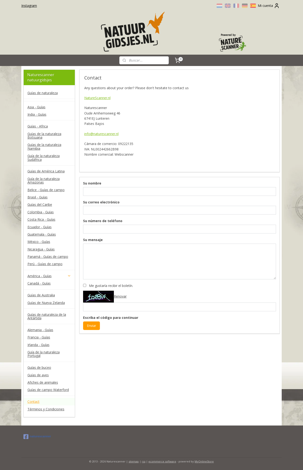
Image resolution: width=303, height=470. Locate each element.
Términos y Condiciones (45, 409)
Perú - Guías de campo (44, 264)
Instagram (29, 5)
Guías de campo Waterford (48, 389)
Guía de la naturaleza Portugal (43, 354)
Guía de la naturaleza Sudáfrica (43, 158)
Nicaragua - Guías (41, 249)
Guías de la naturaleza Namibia (44, 146)
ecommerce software (162, 461)
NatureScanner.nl (97, 98)
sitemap (134, 461)
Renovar (120, 296)
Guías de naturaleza (42, 93)
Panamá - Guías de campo (47, 256)
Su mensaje (92, 239)
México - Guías (38, 241)
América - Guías (49, 276)
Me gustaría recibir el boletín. (111, 285)
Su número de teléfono (102, 221)
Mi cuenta (269, 6)
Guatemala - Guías (41, 234)
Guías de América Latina (46, 171)
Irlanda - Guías (38, 345)
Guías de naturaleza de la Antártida (46, 316)
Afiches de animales (42, 382)
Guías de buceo (39, 367)
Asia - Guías (36, 107)
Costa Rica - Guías (41, 219)
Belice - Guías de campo (46, 190)
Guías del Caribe (39, 204)
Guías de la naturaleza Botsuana (44, 136)
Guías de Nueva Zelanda (46, 302)
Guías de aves (38, 375)
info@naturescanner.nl (101, 134)
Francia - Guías (38, 337)
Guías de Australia (41, 295)
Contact (33, 401)
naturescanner (37, 436)
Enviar (91, 325)
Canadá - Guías (39, 283)
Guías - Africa (37, 126)
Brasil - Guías (37, 197)
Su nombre (92, 183)
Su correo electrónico (101, 202)
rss (143, 461)
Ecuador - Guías (39, 227)
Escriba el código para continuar (110, 317)
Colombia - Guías (40, 212)
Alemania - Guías (40, 330)
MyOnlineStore (204, 461)
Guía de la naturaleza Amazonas (43, 180)
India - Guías (36, 114)
